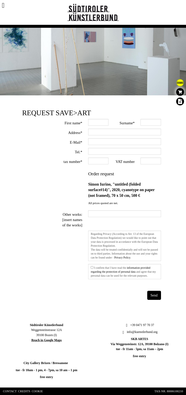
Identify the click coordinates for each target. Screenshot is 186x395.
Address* (75, 133)
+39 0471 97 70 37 (139, 325)
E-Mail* (76, 142)
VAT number (125, 162)
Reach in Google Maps (46, 340)
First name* (73, 123)
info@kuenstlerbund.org (139, 332)
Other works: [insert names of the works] (72, 219)
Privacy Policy (122, 257)
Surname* (127, 123)
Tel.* (78, 152)
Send (154, 295)
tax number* (73, 162)
